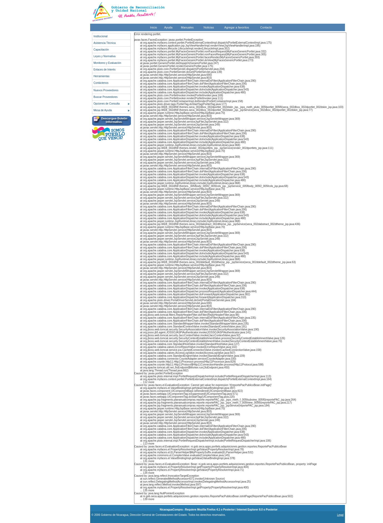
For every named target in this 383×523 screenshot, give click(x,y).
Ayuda (168, 27)
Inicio (153, 27)
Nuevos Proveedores (106, 90)
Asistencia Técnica (105, 42)
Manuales (187, 27)
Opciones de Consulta (107, 103)
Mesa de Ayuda (103, 110)
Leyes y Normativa (105, 56)
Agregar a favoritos (236, 27)
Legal (340, 514)
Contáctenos (101, 82)
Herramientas (102, 76)
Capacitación (101, 49)
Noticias (208, 27)
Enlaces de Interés (105, 69)
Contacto (266, 27)
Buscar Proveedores (106, 97)
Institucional (101, 36)
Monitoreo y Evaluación (107, 62)
